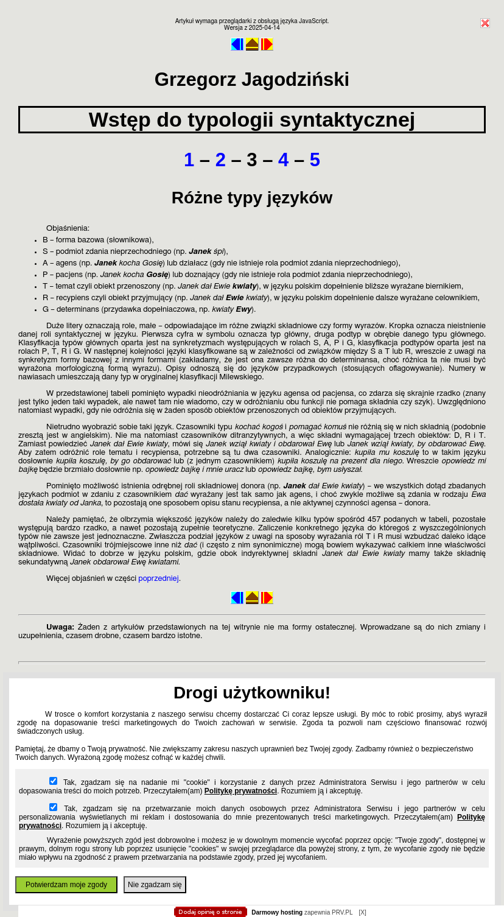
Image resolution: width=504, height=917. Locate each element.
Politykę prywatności (241, 791)
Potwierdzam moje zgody (66, 884)
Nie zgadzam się (155, 884)
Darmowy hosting (277, 912)
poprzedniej (158, 579)
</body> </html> (252, 61)
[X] (362, 912)
